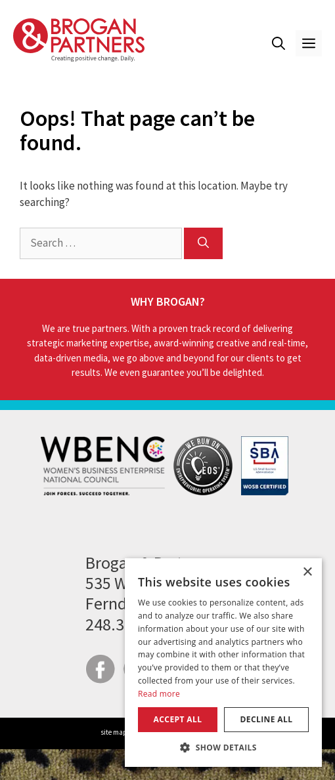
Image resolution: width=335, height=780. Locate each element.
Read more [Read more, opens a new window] (159, 693)
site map (113, 732)
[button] (278, 43)
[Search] (203, 243)
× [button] (307, 572)
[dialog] (223, 662)
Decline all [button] (266, 719)
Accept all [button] (178, 719)
